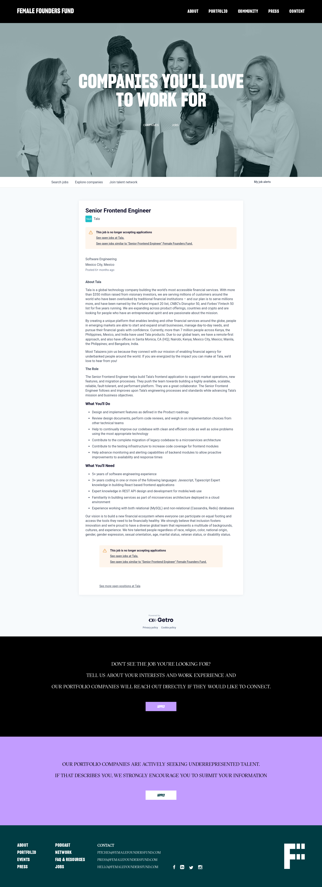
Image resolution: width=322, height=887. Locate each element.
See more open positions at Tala (119, 586)
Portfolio (218, 11)
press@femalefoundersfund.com (128, 860)
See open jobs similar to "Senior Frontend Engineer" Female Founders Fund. (144, 243)
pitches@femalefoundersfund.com (130, 852)
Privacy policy (150, 627)
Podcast (63, 845)
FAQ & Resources (71, 859)
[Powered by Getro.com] (161, 618)
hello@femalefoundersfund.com (128, 867)
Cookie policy (168, 627)
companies (89, 182)
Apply (161, 707)
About (192, 11)
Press (273, 11)
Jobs (60, 867)
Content (297, 11)
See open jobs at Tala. (110, 237)
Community (248, 11)
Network (64, 852)
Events (23, 859)
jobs (59, 182)
